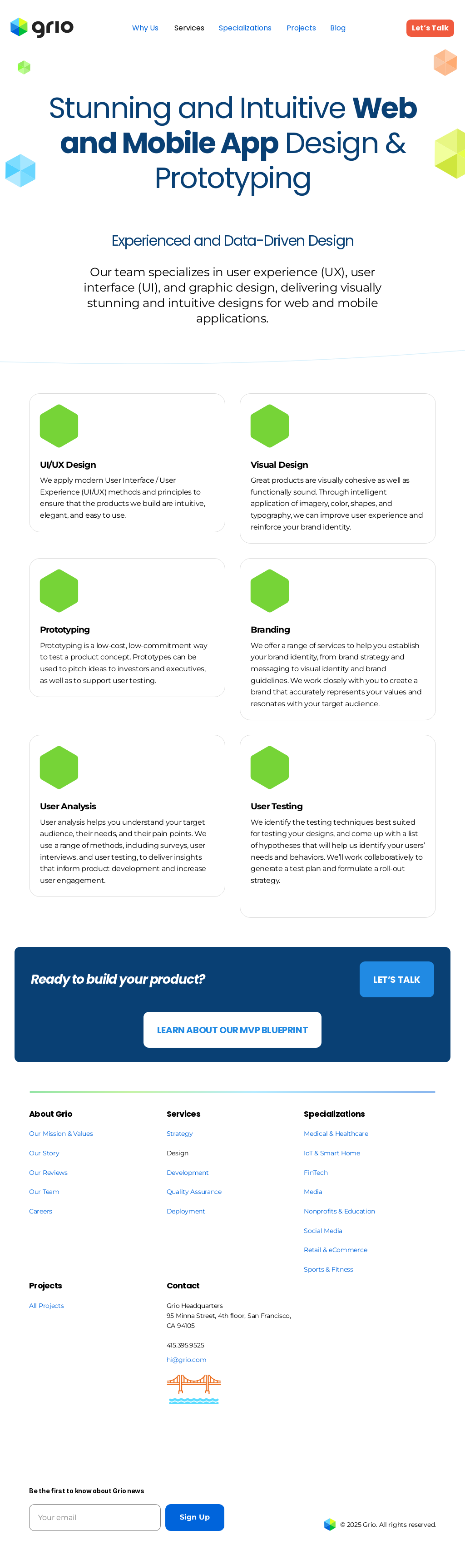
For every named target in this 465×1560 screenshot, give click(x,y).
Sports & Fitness (328, 1269)
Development (188, 1173)
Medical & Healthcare (336, 1133)
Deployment (186, 1211)
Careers (40, 1211)
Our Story (44, 1153)
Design (177, 1153)
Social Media (323, 1231)
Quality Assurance (194, 1192)
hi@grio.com (187, 1360)
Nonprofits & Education (339, 1211)
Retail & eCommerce (335, 1250)
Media (313, 1192)
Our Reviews (48, 1173)
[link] (42, 28)
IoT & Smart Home (332, 1153)
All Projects (46, 1306)
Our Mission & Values (61, 1133)
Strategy (180, 1133)
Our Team (45, 1192)
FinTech (315, 1173)
